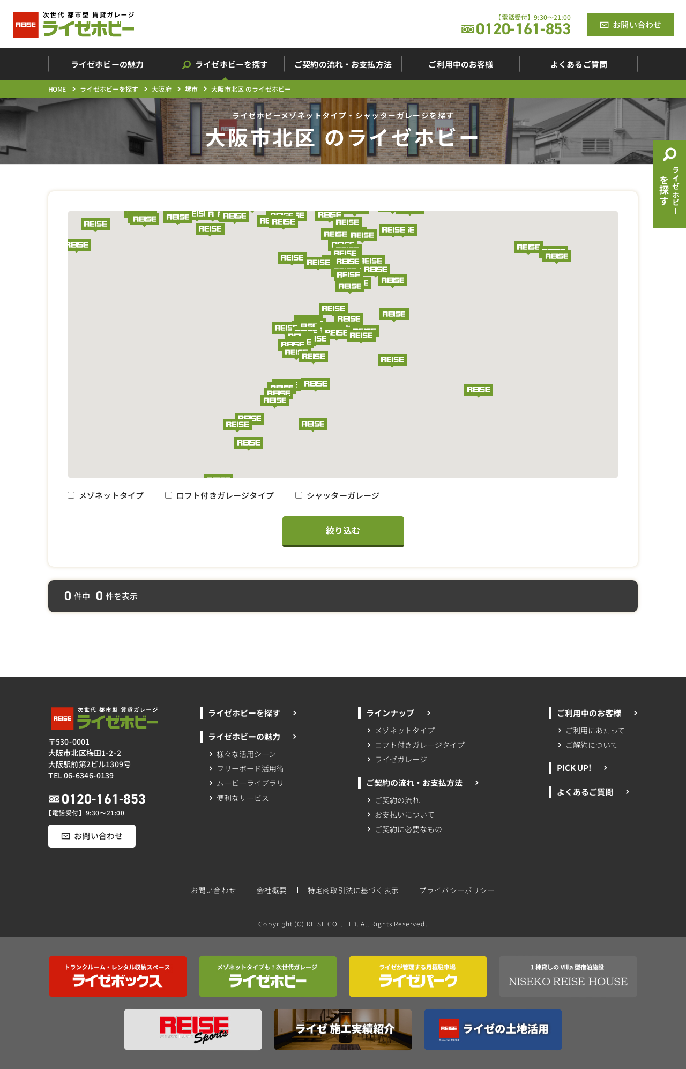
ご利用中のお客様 (597, 712)
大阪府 (161, 88)
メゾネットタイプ (106, 495)
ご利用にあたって (591, 729)
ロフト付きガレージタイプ (219, 495)
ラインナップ (398, 712)
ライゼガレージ (397, 759)
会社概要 (272, 890)
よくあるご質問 (593, 791)
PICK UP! (582, 767)
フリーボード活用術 (246, 768)
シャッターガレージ (337, 495)
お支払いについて (401, 814)
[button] (347, 224)
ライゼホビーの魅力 (252, 736)
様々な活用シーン (242, 753)
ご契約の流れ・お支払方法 (423, 782)
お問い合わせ (213, 890)
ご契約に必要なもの (404, 828)
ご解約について (587, 744)
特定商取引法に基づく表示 (353, 890)
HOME (57, 88)
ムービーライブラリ (246, 782)
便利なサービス (238, 797)
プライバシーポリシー (458, 890)
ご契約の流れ (393, 799)
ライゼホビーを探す (109, 88)
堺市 (191, 88)
